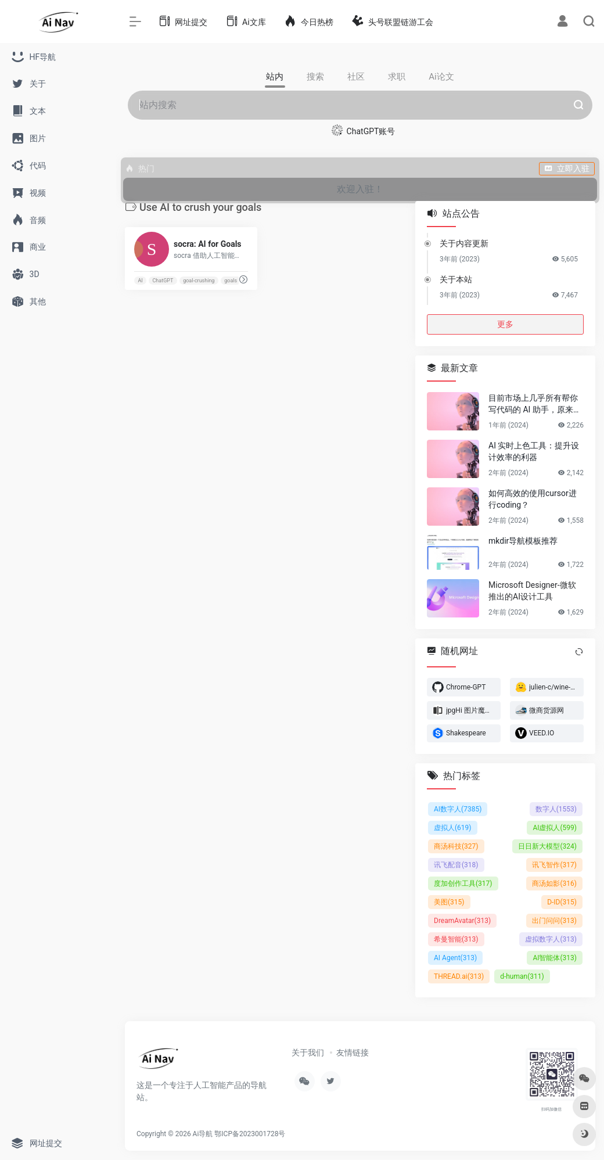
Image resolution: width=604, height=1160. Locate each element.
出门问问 (554, 921)
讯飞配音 (456, 865)
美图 (449, 902)
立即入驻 (566, 168)
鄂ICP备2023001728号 (249, 1134)
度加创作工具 (463, 883)
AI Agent (455, 958)
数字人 (556, 809)
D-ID (562, 902)
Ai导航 (203, 1134)
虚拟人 (453, 828)
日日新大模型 (547, 846)
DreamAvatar (462, 921)
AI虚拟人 (555, 828)
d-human (522, 976)
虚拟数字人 (551, 939)
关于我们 (308, 1052)
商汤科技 (456, 846)
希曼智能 (456, 939)
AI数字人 (457, 809)
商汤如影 (554, 883)
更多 (505, 324)
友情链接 (352, 1052)
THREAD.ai (459, 976)
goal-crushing (198, 280)
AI (140, 280)
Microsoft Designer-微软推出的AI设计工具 (532, 590)
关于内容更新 (464, 243)
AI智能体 (555, 958)
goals (230, 280)
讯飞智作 (554, 865)
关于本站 (456, 279)
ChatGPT (163, 280)
